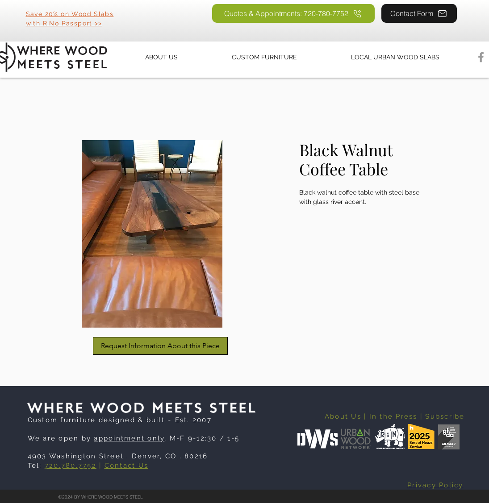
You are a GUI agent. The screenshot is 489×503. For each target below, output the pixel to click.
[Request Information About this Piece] (160, 346)
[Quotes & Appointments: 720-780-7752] (293, 13)
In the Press (393, 416)
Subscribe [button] (444, 416)
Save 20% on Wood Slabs (70, 13)
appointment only (129, 438)
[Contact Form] (419, 13)
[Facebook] (481, 57)
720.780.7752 (70, 465)
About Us (343, 416)
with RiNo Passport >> (64, 23)
